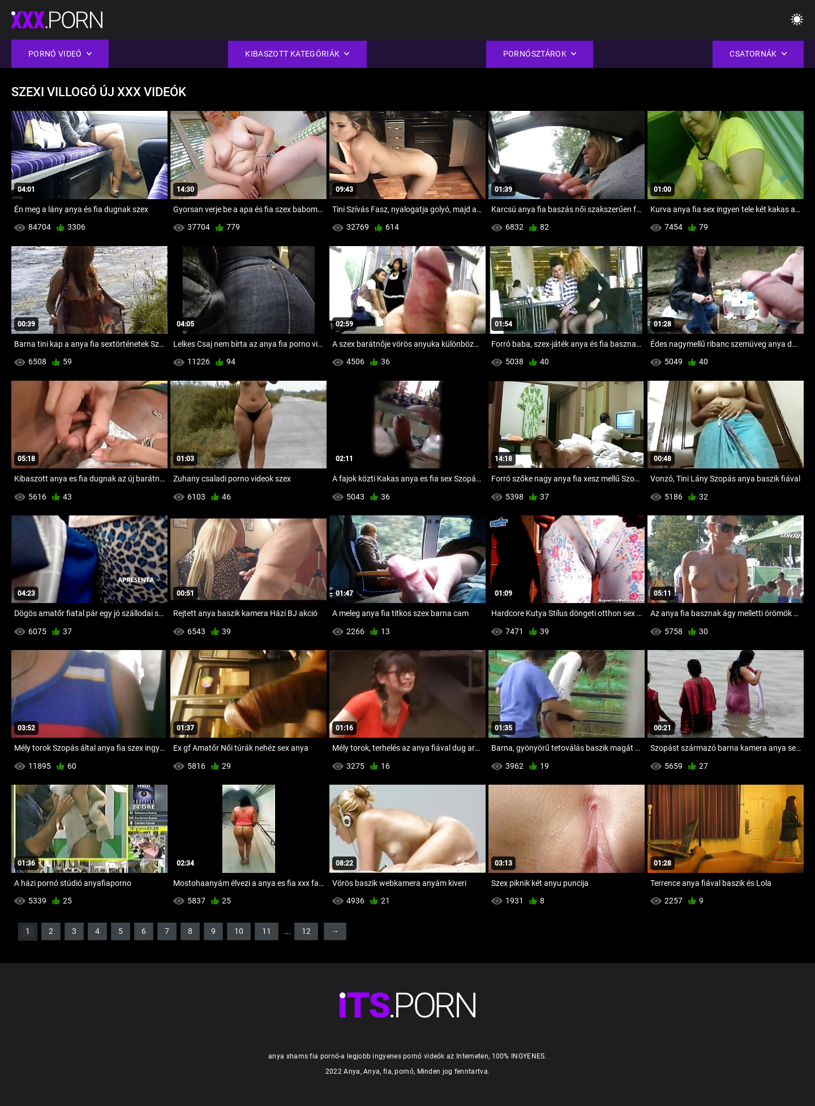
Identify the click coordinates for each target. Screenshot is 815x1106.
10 (238, 931)
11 (266, 931)
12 (306, 931)
